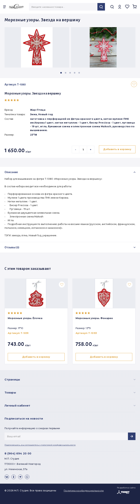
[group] (37, 47)
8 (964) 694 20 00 (18, 453)
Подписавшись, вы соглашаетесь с (40, 445)
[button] (61, 73)
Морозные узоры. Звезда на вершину (33, 93)
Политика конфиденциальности (84, 490)
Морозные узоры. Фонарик (95, 318)
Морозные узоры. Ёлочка (25, 318)
